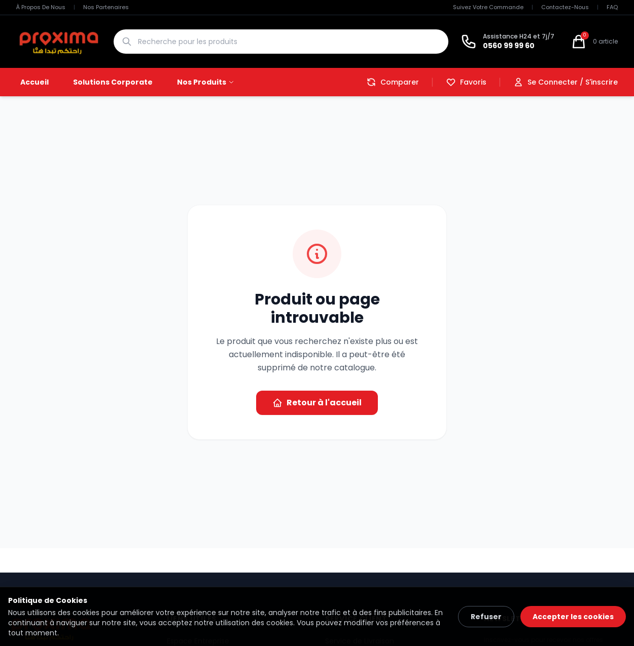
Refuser (486, 617)
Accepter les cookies (573, 617)
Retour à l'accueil (317, 402)
